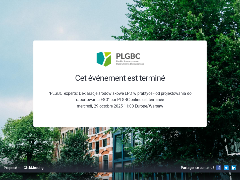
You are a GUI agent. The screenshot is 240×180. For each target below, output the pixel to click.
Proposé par (23, 172)
